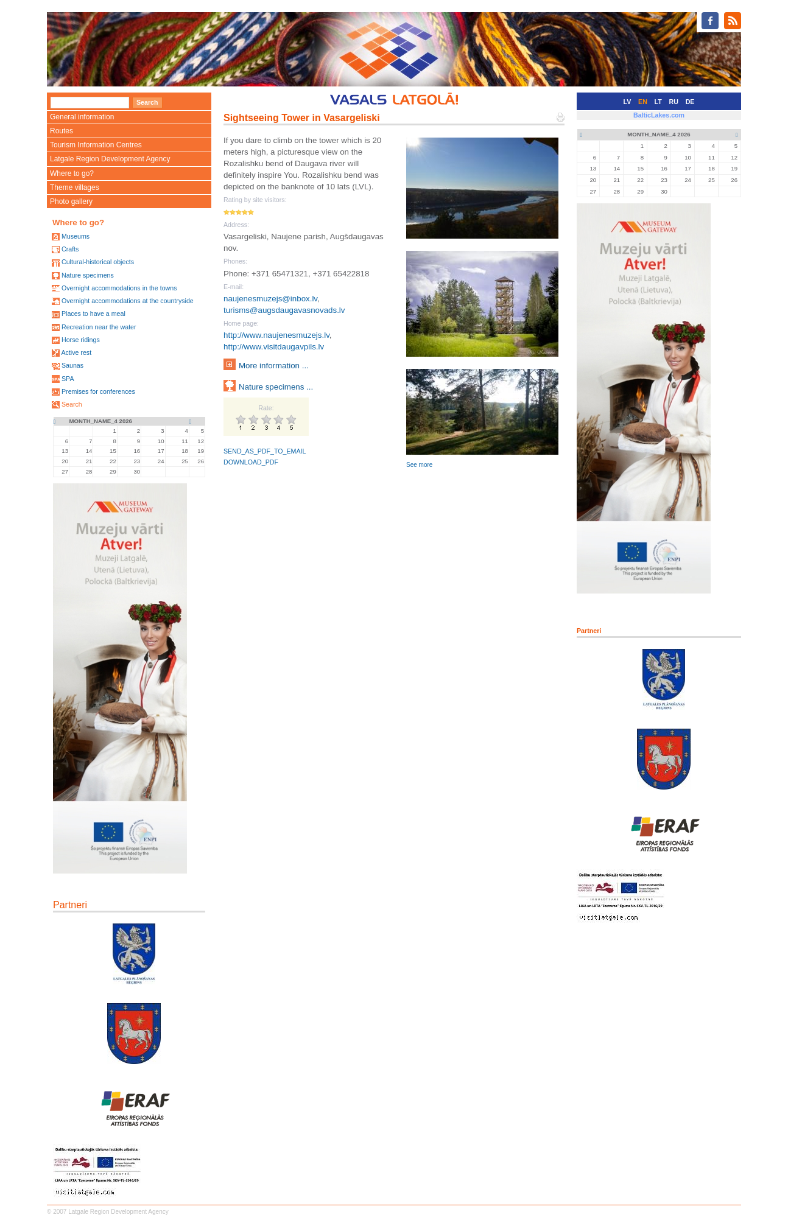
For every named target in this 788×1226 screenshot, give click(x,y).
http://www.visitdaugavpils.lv (273, 346)
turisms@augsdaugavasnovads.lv (284, 310)
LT (658, 101)
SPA (68, 378)
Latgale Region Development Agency (110, 159)
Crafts (70, 249)
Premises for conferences (98, 391)
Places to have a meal (93, 313)
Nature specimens (88, 275)
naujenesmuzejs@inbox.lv (270, 298)
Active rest (76, 352)
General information (82, 117)
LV (627, 101)
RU (673, 101)
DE (690, 101)
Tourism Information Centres (96, 145)
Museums (76, 236)
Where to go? (72, 173)
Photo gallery (71, 201)
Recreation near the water (99, 327)
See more (419, 464)
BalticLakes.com (658, 115)
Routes (61, 131)
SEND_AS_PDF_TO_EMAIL (264, 451)
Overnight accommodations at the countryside (128, 300)
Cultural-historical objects (98, 261)
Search (72, 404)
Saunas (72, 365)
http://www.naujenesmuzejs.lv (276, 335)
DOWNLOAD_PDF (250, 462)
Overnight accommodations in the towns (119, 288)
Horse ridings (81, 339)
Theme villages (74, 187)
